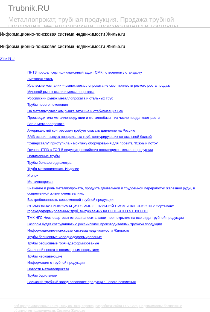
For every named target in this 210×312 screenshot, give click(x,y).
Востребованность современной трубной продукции (70, 200)
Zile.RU (7, 58)
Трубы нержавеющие (44, 256)
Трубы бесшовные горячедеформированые (63, 243)
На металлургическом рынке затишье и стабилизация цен (75, 111)
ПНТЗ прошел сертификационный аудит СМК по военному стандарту (84, 72)
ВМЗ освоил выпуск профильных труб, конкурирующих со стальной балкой (89, 137)
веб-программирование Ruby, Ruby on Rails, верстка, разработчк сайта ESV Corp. (76, 306)
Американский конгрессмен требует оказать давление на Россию (81, 130)
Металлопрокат (40, 182)
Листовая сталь (40, 79)
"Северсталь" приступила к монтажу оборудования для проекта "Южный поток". (93, 143)
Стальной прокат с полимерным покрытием (63, 250)
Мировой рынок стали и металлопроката (60, 92)
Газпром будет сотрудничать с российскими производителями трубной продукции (94, 224)
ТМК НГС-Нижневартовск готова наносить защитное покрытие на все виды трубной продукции (105, 218)
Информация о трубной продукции (55, 262)
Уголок (32, 175)
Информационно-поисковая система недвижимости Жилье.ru (78, 230)
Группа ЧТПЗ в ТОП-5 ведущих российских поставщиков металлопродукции (90, 150)
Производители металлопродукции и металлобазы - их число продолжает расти (93, 118)
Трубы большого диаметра (49, 162)
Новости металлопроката (48, 269)
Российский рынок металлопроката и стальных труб (70, 98)
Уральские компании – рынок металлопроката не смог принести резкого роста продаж (98, 85)
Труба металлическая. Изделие (53, 169)
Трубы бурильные (42, 275)
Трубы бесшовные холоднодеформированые (64, 237)
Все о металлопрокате (46, 124)
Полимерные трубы (43, 156)
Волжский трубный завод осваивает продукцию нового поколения (81, 282)
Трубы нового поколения (47, 104)
